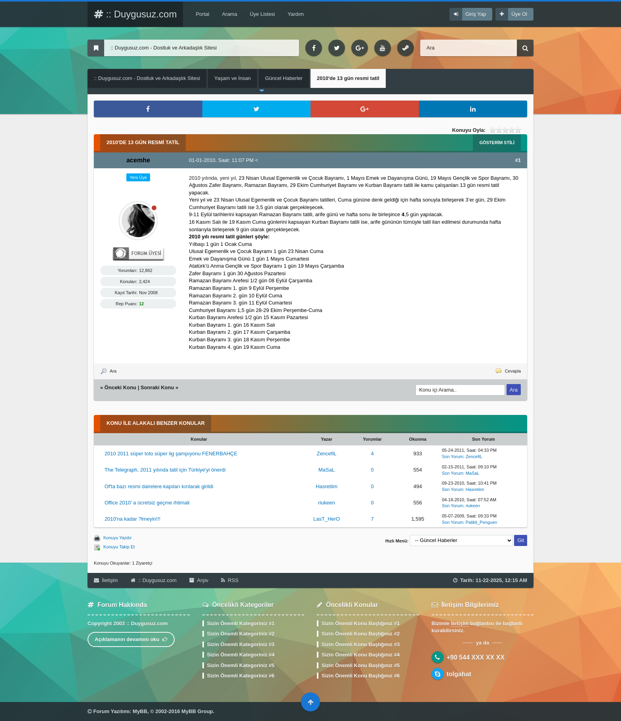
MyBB (140, 711)
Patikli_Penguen (481, 522)
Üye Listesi (262, 14)
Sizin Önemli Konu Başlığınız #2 (361, 634)
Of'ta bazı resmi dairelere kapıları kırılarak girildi (159, 486)
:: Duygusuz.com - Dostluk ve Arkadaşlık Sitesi (147, 78)
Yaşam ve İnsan (232, 78)
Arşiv (198, 580)
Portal (202, 14)
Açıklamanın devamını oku (131, 639)
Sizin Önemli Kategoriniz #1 (240, 623)
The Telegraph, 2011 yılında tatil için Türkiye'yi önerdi (165, 470)
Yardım (296, 14)
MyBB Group (197, 711)
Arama (229, 14)
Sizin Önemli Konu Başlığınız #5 (361, 665)
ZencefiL (327, 454)
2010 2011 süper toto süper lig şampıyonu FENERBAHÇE (171, 454)
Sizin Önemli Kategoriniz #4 (240, 655)
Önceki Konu (120, 387)
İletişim (106, 580)
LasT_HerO (326, 519)
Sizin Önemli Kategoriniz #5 (240, 665)
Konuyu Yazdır (117, 537)
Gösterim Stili (496, 142)
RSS (229, 580)
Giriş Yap (475, 14)
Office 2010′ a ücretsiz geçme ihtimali (147, 503)
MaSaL (326, 470)
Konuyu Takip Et (119, 546)
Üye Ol (519, 14)
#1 (518, 160)
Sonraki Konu (157, 387)
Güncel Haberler (284, 78)
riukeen (326, 503)
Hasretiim (326, 486)
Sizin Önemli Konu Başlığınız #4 (361, 655)
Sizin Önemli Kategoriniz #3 (240, 644)
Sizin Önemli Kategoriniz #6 (240, 676)
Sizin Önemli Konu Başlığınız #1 (361, 623)
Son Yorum (452, 456)
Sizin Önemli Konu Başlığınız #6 (361, 676)
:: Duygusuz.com (135, 14)
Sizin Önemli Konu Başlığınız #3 (361, 644)
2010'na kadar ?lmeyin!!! (132, 519)
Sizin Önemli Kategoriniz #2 (240, 634)
